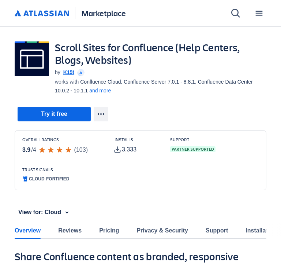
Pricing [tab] (109, 230)
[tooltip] (80, 72)
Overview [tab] (28, 230)
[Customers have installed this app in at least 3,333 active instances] (136, 145)
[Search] (235, 13)
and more (100, 91)
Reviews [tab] (70, 230)
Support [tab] (217, 230)
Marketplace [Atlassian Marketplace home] (103, 13)
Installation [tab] (261, 230)
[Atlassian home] (42, 13)
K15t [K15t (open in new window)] (68, 72)
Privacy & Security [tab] (162, 230)
